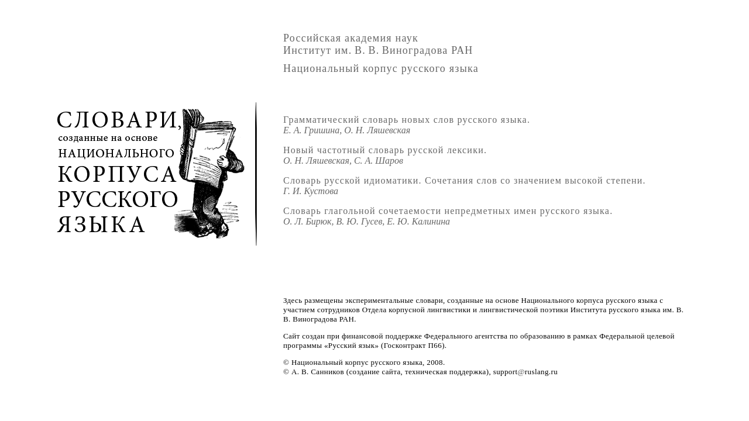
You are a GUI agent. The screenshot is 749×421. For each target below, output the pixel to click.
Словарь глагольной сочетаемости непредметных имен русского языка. (448, 216)
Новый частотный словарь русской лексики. (385, 155)
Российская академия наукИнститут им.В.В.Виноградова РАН (378, 44)
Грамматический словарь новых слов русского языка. (406, 125)
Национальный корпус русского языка (381, 68)
